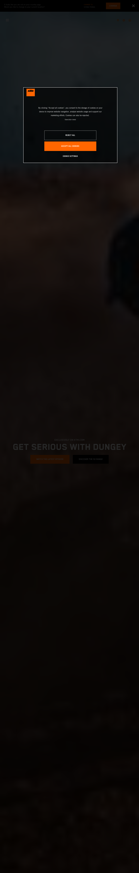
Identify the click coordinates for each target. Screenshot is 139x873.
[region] (70, 125)
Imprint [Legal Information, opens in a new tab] (74, 119)
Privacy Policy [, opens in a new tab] (68, 119)
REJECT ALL (70, 135)
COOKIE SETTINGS (70, 156)
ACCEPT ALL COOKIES (70, 146)
